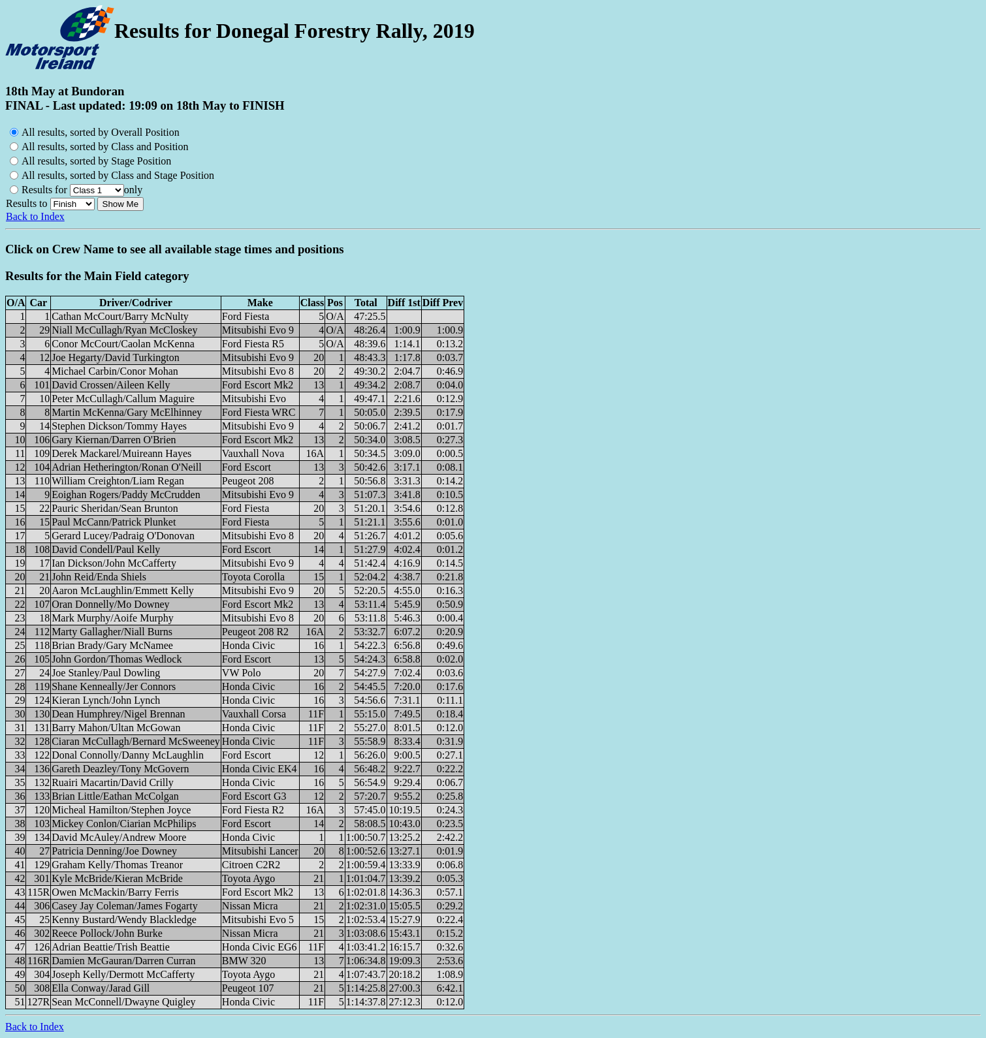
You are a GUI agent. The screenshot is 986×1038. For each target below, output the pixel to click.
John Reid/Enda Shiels (99, 576)
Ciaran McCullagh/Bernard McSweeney (136, 741)
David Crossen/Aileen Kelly (111, 384)
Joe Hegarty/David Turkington (116, 357)
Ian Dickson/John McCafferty (114, 563)
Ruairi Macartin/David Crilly (113, 782)
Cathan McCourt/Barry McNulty (120, 316)
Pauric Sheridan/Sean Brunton (115, 508)
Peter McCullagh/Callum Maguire (123, 398)
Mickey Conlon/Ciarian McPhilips (124, 823)
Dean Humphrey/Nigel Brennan (118, 713)
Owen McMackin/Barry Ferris (115, 892)
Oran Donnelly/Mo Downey (110, 604)
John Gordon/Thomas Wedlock (117, 659)
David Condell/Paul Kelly (106, 549)
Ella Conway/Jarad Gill (101, 988)
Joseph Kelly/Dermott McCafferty (123, 974)
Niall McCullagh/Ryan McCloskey (124, 330)
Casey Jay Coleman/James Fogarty (125, 905)
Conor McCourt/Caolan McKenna (123, 343)
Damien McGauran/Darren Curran (123, 960)
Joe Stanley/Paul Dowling (106, 672)
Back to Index (35, 216)
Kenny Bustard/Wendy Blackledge (124, 919)
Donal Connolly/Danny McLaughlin (128, 755)
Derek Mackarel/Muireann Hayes (121, 453)
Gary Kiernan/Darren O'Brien (114, 439)
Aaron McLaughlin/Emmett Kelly (123, 590)
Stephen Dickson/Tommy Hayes (119, 426)
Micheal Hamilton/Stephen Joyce (121, 809)
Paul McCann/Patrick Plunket (114, 521)
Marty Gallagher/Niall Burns (112, 631)
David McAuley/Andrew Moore (119, 837)
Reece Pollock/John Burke (107, 933)
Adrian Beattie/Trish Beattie (111, 946)
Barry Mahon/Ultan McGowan (116, 727)
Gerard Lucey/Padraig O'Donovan (123, 535)
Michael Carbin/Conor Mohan (115, 371)
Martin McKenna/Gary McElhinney (127, 412)
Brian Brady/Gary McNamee (112, 645)
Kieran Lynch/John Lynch (106, 700)
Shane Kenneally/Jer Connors (114, 686)
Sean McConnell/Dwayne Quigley (123, 1001)
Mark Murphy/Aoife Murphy (113, 617)
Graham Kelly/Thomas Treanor (117, 864)
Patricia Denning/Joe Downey (114, 851)
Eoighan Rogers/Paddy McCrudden (126, 494)
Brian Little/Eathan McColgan (115, 796)
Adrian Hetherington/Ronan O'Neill (127, 467)
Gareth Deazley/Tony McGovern (120, 768)
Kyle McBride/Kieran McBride (117, 878)
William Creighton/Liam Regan (118, 480)
